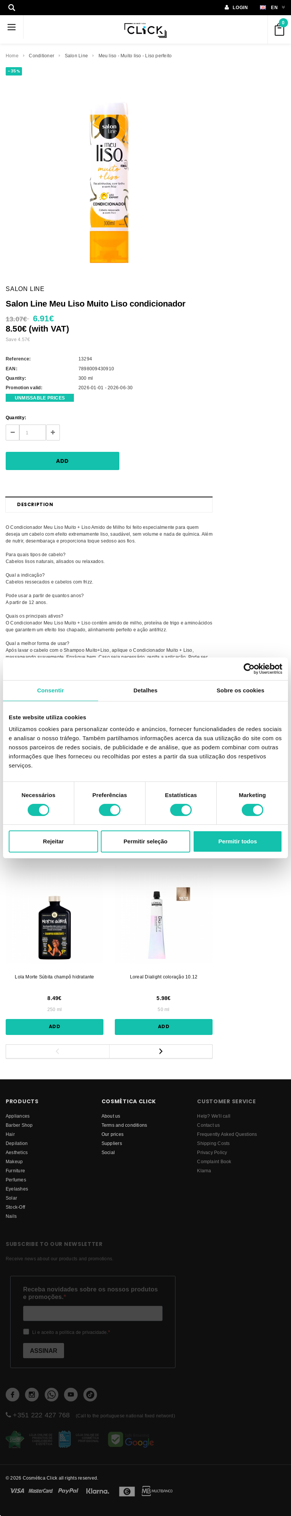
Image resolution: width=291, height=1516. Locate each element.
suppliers (112, 1143)
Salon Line (76, 55)
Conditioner (41, 55)
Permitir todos (237, 841)
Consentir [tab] (50, 690)
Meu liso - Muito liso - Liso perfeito (135, 55)
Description (35, 504)
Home (12, 55)
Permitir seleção (145, 841)
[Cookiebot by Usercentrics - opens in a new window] (249, 669)
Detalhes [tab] (145, 690)
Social (108, 1152)
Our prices (113, 1134)
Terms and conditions (124, 1125)
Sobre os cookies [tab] (240, 690)
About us (111, 1116)
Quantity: (16, 417)
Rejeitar (53, 841)
